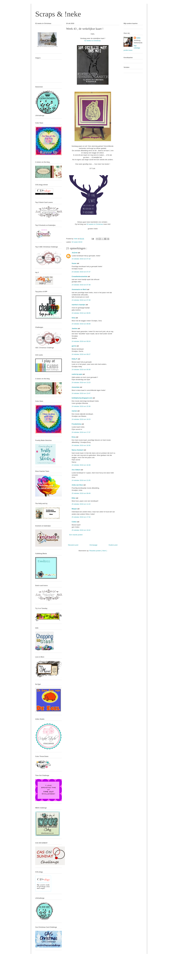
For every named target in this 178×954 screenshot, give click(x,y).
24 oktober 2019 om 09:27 (81, 354)
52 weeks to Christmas (95, 224)
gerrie (74, 346)
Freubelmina (77, 424)
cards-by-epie (77, 374)
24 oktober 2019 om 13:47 (81, 393)
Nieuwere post (73, 545)
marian (74, 411)
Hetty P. (75, 359)
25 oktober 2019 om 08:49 (81, 493)
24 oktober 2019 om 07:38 (81, 285)
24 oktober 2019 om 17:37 (81, 432)
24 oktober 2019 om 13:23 (81, 382)
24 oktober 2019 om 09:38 (81, 369)
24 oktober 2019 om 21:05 (81, 480)
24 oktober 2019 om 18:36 (81, 445)
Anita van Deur (77, 485)
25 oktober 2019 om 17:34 (81, 517)
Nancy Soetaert (78, 450)
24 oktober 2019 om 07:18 (81, 259)
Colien (74, 522)
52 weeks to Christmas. (92, 41)
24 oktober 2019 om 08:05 (81, 313)
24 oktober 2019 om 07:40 (81, 300)
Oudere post (113, 545)
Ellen (74, 498)
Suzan (74, 263)
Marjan (74, 509)
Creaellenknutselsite (80, 276)
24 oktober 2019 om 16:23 (81, 419)
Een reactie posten (76, 535)
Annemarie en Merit (79, 289)
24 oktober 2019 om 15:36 (81, 406)
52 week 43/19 (77, 242)
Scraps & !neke (58, 14)
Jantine (75, 328)
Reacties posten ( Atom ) (98, 551)
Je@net (75, 253)
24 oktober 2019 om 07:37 (81, 272)
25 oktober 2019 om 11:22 (81, 504)
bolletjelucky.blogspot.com (82, 398)
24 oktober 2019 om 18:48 (81, 465)
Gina (74, 318)
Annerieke (76, 387)
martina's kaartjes (79, 305)
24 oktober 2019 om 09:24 (81, 341)
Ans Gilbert (76, 470)
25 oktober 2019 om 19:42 (81, 530)
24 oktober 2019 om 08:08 (81, 324)
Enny (74, 437)
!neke (138, 38)
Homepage (93, 545)
